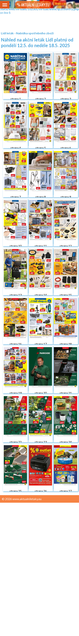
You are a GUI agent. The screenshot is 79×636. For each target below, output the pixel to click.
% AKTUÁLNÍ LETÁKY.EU (33, 5)
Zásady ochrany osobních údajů (23, 506)
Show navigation (4, 4)
